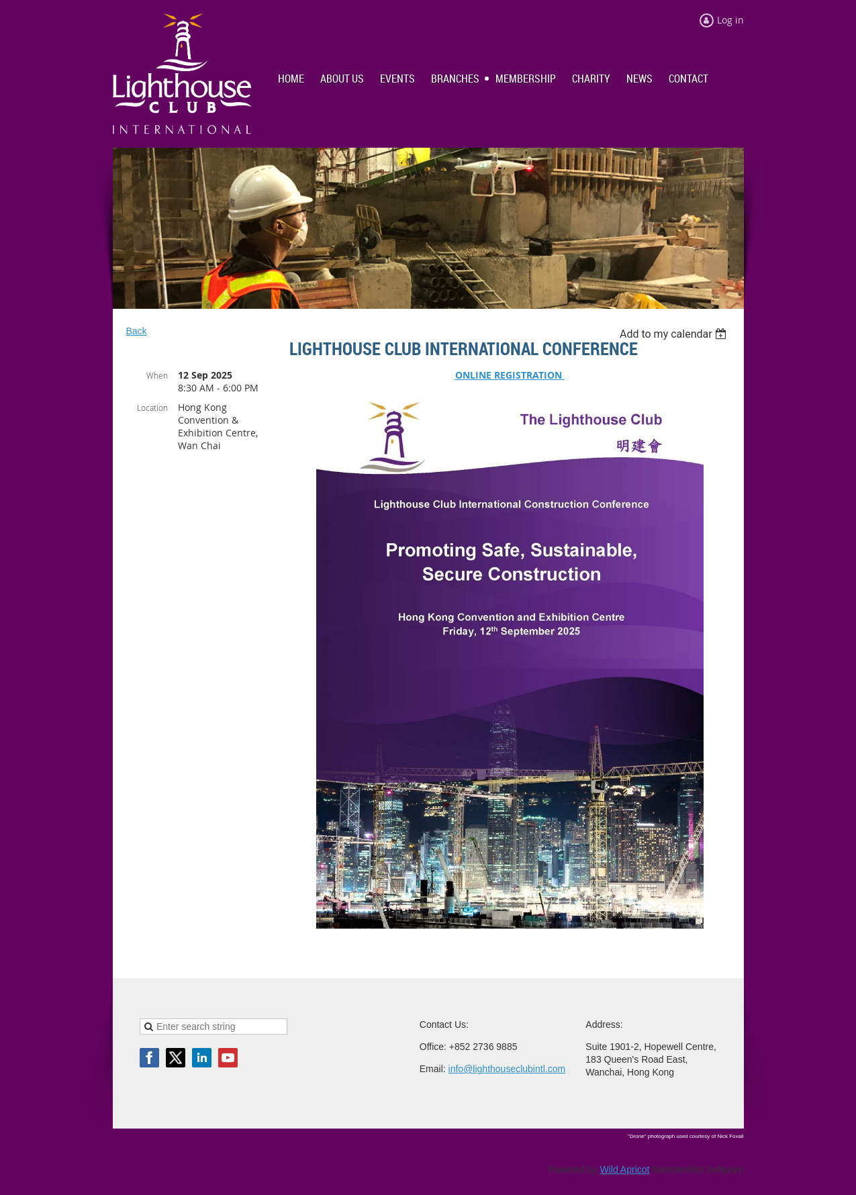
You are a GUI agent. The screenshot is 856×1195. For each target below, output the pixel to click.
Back (136, 331)
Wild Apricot (625, 1169)
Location (152, 407)
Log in (730, 19)
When (157, 375)
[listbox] (675, 334)
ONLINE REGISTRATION (510, 375)
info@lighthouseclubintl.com (507, 1068)
